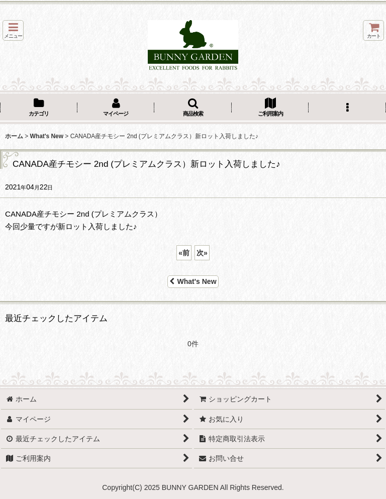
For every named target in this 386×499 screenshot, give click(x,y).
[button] (13, 30)
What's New (192, 281)
